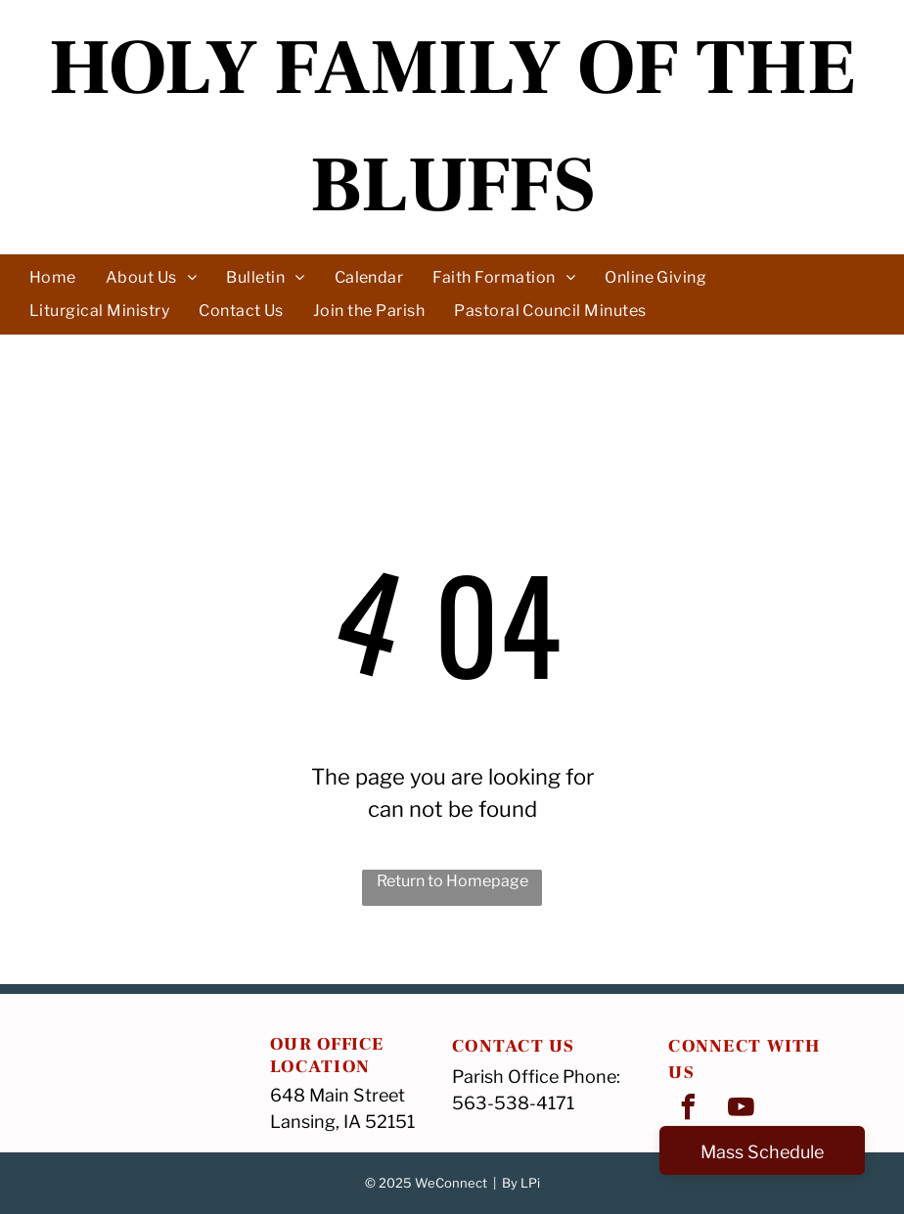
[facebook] (687, 1110)
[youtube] (740, 1110)
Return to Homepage (452, 881)
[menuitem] (53, 276)
